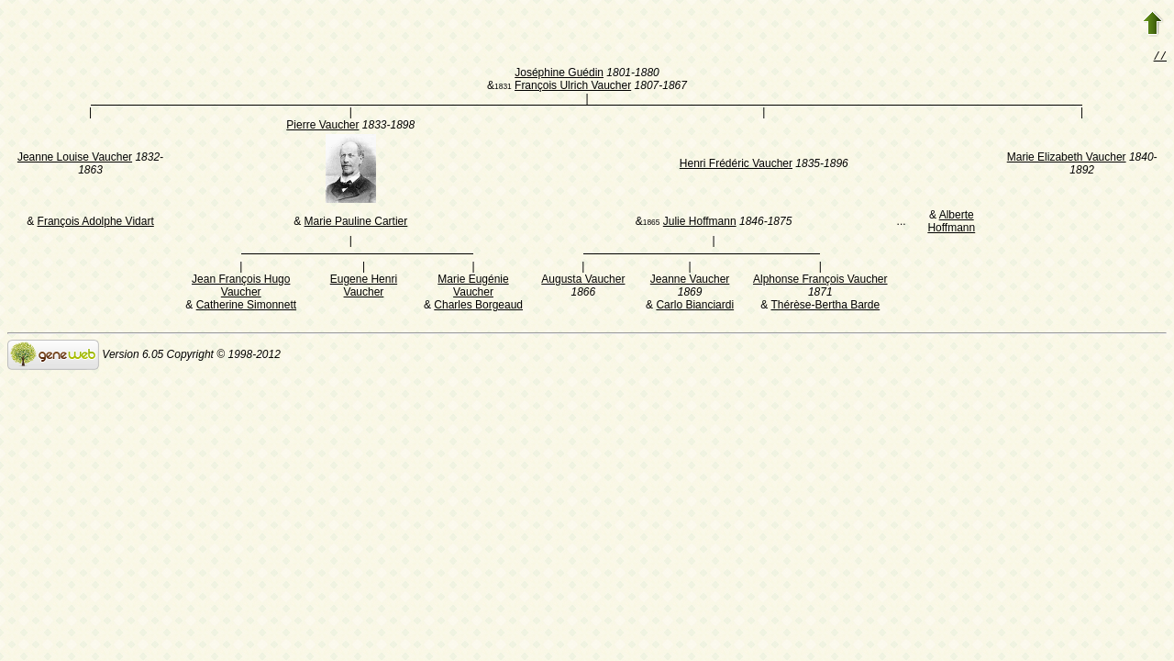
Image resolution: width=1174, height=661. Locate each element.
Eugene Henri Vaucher (363, 287)
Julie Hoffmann (700, 223)
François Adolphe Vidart (96, 223)
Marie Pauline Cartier (356, 223)
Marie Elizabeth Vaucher (1066, 158)
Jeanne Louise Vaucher (74, 158)
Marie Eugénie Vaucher (472, 287)
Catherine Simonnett (246, 306)
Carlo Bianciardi (695, 306)
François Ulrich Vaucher (573, 87)
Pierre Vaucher (322, 126)
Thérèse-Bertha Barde (825, 306)
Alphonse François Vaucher (820, 280)
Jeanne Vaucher (690, 280)
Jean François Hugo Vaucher (241, 287)
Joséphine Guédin (559, 74)
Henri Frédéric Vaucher (736, 165)
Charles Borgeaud (478, 306)
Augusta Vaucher (583, 280)
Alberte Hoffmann (951, 223)
